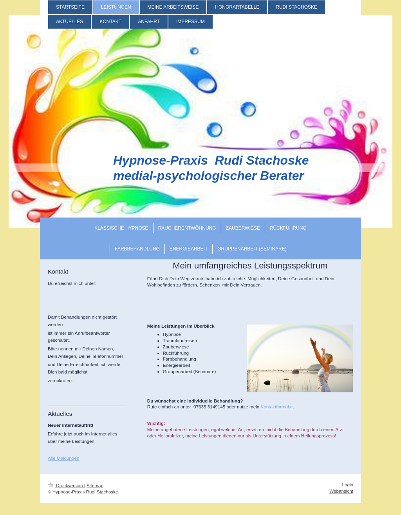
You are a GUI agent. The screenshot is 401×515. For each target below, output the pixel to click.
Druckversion (66, 485)
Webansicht (341, 490)
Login (347, 484)
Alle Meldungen (63, 458)
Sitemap (95, 485)
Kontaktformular (277, 406)
